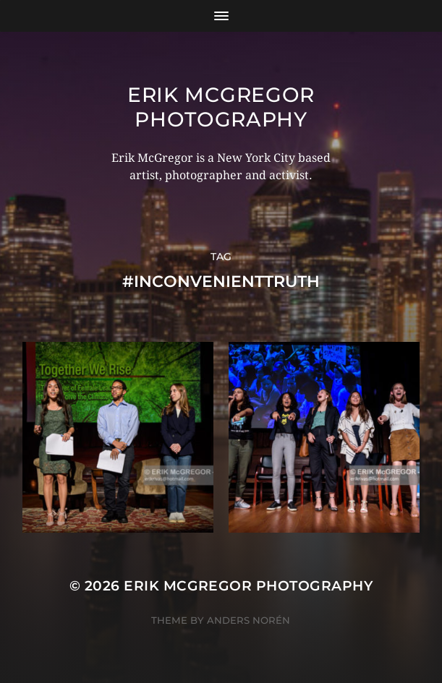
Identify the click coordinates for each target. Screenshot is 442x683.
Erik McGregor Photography (221, 107)
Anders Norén (248, 620)
